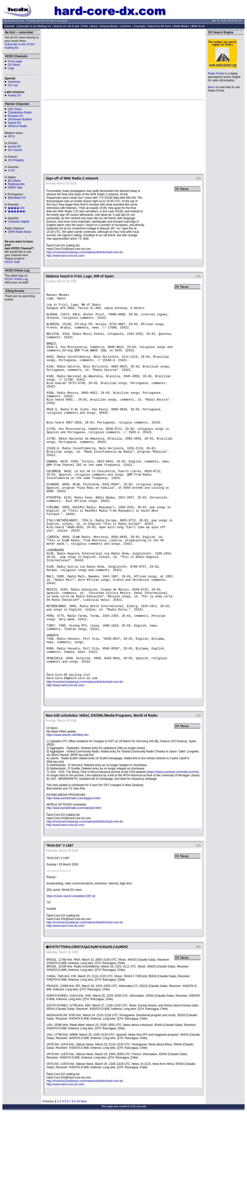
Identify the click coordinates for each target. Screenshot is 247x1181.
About (93, 26)
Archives (126, 26)
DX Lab (13, 85)
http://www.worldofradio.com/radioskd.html (73, 873)
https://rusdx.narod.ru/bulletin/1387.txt (70, 961)
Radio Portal (216, 73)
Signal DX (14, 122)
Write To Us (198, 26)
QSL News (15, 109)
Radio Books (181, 26)
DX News (14, 64)
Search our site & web (66, 26)
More (211, 87)
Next (84, 1166)
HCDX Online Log (16, 279)
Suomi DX (14, 146)
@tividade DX (17, 197)
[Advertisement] (124, 64)
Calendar (9, 26)
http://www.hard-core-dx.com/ (65, 255)
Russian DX (15, 116)
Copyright (139, 26)
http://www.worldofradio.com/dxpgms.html (73, 863)
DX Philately (16, 160)
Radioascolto (16, 184)
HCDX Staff (12, 262)
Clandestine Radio (20, 112)
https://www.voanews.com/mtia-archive (173, 837)
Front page (15, 61)
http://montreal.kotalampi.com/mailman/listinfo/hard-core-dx (84, 252)
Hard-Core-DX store (159, 26)
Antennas (14, 82)
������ (16, 211)
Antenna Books (109, 26)
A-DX (11, 170)
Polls (85, 26)
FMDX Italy (15, 187)
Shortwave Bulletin (20, 119)
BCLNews (14, 180)
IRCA (11, 136)
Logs (11, 68)
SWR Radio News (19, 232)
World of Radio (17, 126)
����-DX (16, 208)
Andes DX (14, 95)
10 (78, 1166)
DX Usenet (15, 150)
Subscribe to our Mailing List (34, 26)
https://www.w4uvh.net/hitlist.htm (67, 800)
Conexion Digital (18, 221)
